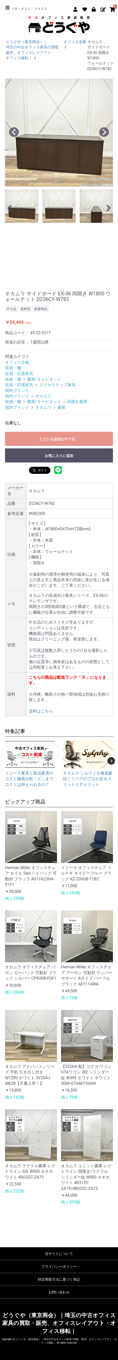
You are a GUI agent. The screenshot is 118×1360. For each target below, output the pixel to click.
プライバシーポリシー (59, 1266)
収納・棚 (13, 367)
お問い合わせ (59, 1292)
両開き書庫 (77, 401)
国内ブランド (17, 390)
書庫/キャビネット (44, 379)
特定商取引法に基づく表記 (59, 1279)
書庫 (61, 407)
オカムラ (43, 396)
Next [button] (111, 761)
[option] (59, 133)
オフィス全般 (17, 362)
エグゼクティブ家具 (57, 384)
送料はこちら (41, 711)
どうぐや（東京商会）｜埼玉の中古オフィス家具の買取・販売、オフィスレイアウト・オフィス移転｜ (59, 1323)
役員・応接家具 (19, 373)
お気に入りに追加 (59, 456)
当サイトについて (59, 1254)
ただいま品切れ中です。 (59, 439)
